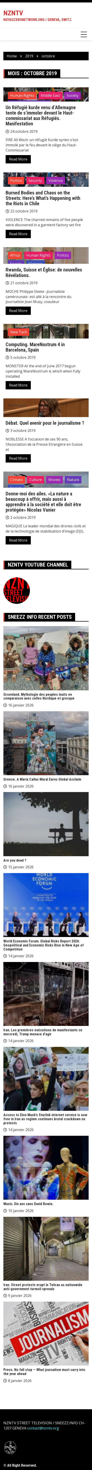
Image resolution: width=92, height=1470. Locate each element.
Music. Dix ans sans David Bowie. (28, 1204)
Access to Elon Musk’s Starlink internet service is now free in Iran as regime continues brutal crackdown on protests (45, 1119)
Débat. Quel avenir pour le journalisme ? (45, 423)
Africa (15, 255)
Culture (35, 479)
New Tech (18, 332)
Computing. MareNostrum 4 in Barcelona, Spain (35, 347)
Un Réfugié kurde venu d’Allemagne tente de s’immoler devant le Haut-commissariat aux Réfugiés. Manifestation (41, 116)
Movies (54, 479)
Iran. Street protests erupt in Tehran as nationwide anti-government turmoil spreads (42, 1287)
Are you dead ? (14, 860)
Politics (16, 180)
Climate (16, 479)
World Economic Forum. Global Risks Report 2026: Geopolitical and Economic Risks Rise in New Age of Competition (43, 945)
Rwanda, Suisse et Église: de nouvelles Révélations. (44, 272)
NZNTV (13, 13)
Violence (56, 180)
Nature (73, 479)
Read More (18, 159)
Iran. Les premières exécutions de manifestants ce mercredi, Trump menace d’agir (42, 1032)
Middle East (50, 95)
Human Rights (22, 95)
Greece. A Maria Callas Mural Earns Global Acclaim (42, 779)
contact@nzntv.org (43, 1428)
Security (35, 180)
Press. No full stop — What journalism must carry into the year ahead (44, 1372)
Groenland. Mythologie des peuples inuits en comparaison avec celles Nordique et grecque (38, 696)
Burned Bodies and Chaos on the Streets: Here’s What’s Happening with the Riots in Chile (43, 198)
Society (73, 95)
